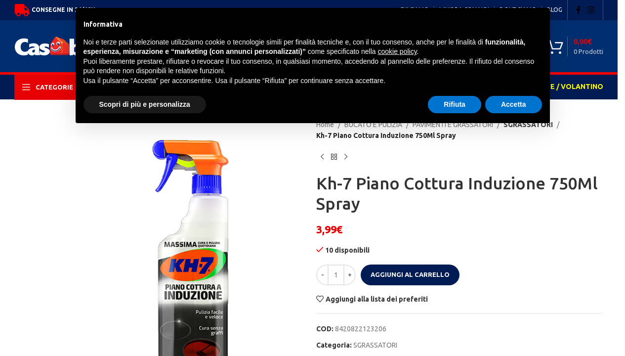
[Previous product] (322, 157)
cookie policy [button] (397, 51)
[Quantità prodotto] (336, 275)
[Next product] (346, 157)
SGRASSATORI (375, 345)
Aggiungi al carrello (410, 274)
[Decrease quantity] (322, 275)
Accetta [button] (513, 104)
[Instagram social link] (591, 9)
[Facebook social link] (578, 9)
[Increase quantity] (349, 275)
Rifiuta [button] (454, 104)
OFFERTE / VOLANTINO (563, 86)
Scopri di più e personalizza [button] (144, 104)
